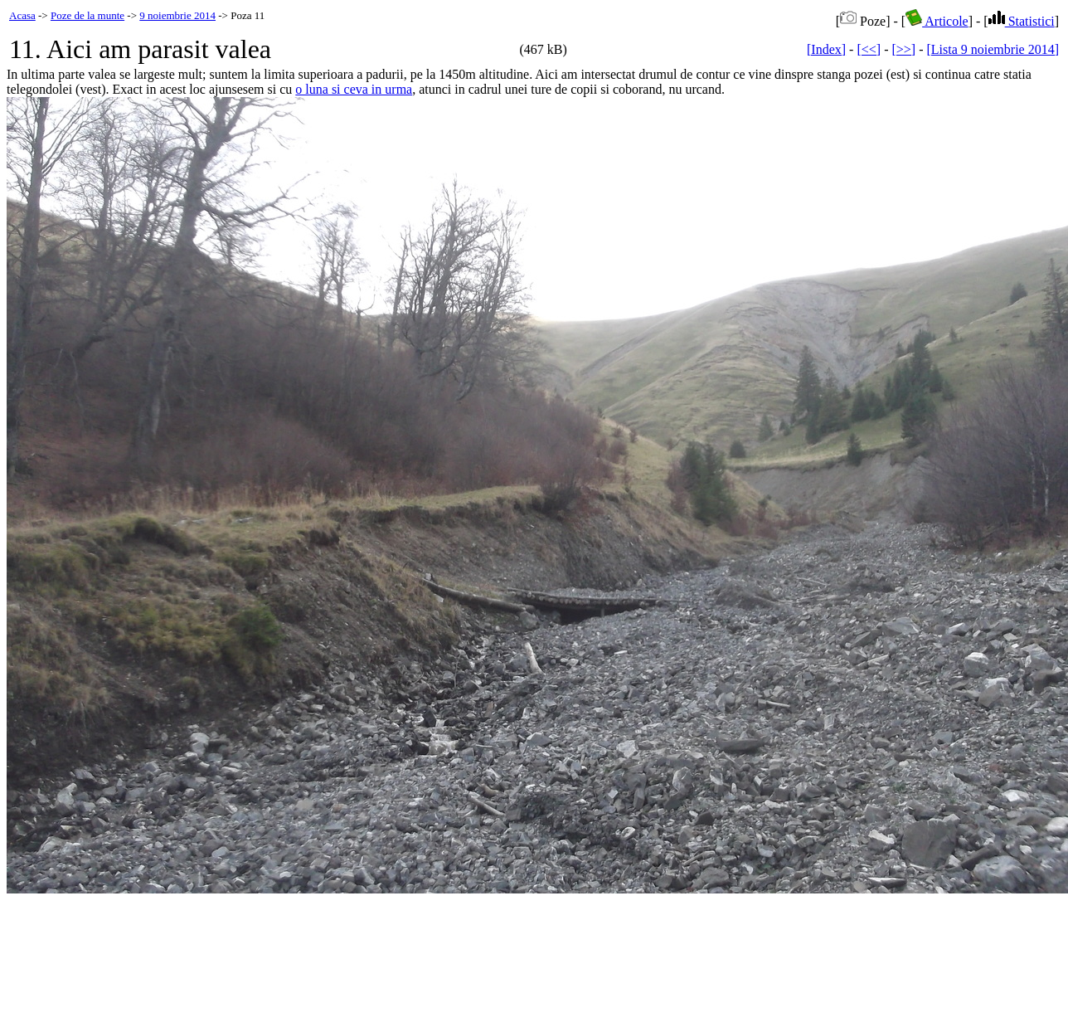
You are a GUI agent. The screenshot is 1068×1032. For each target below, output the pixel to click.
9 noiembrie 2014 (177, 15)
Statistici (1021, 21)
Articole (936, 21)
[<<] (869, 49)
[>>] (903, 49)
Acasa (22, 15)
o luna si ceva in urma (353, 89)
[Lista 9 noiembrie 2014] (992, 49)
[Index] (826, 49)
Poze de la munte (87, 15)
